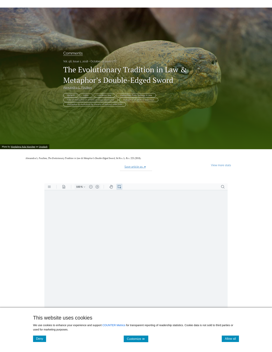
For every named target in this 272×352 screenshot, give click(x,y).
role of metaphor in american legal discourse (90, 100)
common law (104, 95)
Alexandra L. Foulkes (77, 87)
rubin (86, 95)
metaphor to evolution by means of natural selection (94, 104)
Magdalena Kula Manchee (23, 146)
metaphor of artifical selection (138, 100)
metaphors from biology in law (136, 95)
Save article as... (135, 166)
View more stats (221, 165)
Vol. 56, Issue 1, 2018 (75, 61)
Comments (73, 53)
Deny (41, 338)
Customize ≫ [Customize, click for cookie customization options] (137, 338)
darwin (70, 95)
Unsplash (43, 146)
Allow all (232, 338)
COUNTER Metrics (113, 325)
